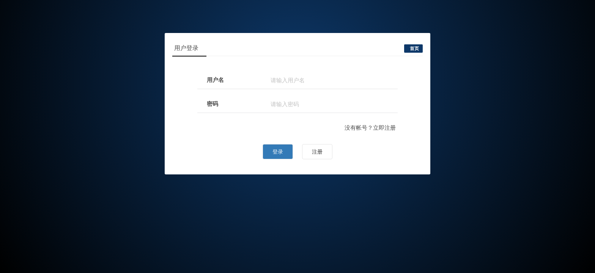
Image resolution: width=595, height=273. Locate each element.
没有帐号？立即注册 (370, 127)
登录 (277, 152)
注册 (317, 152)
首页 (414, 48)
